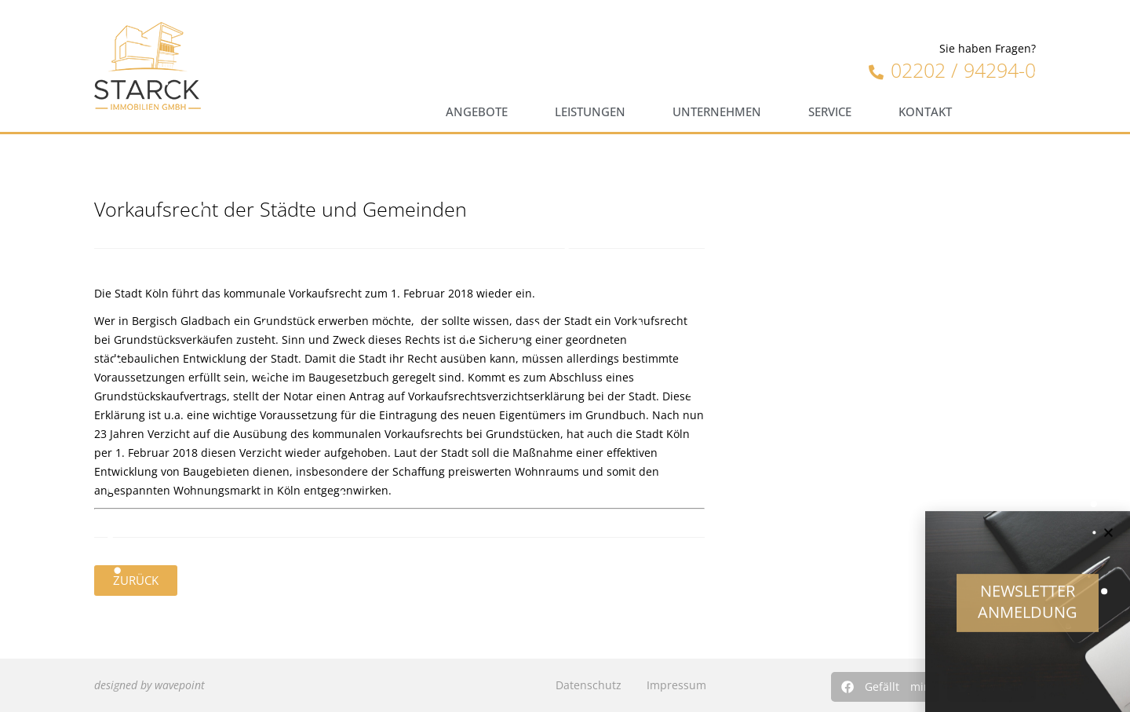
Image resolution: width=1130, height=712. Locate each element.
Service (829, 112)
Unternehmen (717, 112)
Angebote (477, 112)
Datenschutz (589, 684)
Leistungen (590, 112)
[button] (885, 687)
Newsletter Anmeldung (1027, 610)
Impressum (676, 684)
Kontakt (925, 112)
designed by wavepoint (149, 684)
